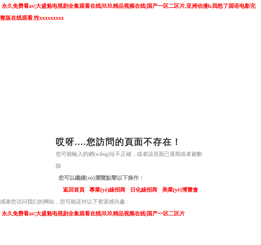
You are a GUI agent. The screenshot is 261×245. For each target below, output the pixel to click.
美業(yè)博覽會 (180, 190)
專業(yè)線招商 (107, 190)
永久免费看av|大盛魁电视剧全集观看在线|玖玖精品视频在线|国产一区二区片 (93, 213)
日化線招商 (143, 190)
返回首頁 (74, 190)
